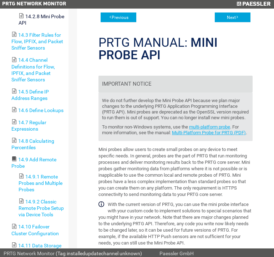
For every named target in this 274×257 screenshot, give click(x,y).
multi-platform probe (209, 127)
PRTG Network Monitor (29, 253)
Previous (120, 17)
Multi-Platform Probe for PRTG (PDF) (209, 132)
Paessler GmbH (176, 253)
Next (231, 17)
